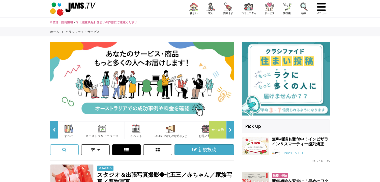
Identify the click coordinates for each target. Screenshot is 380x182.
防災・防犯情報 (61, 22)
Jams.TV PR (293, 152)
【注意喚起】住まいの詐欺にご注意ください (106, 22)
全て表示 (218, 130)
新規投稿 (204, 149)
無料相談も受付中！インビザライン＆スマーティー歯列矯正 (300, 141)
